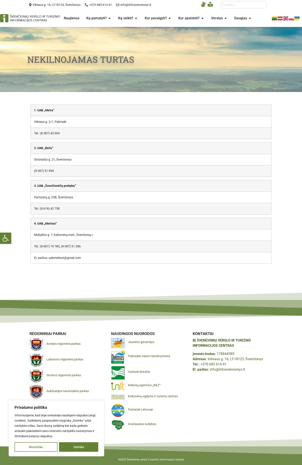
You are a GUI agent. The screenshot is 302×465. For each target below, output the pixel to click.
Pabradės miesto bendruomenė (149, 356)
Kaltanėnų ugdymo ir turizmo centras (153, 396)
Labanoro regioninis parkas (64, 359)
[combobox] (244, 4)
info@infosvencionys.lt (227, 369)
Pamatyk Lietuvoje (140, 409)
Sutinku (79, 447)
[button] (5, 238)
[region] (56, 428)
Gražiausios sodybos (142, 424)
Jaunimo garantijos (141, 342)
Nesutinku (36, 447)
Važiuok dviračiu (139, 371)
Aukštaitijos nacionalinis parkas (67, 391)
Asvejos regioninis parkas (63, 343)
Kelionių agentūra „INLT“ (144, 385)
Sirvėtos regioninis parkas (63, 375)
